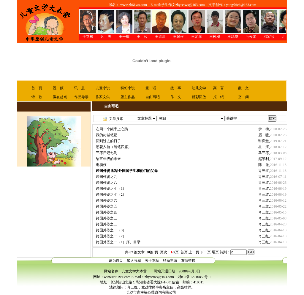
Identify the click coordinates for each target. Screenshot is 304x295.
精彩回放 (199, 97)
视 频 (58, 88)
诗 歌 (36, 97)
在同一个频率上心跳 (112, 129)
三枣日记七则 (106, 153)
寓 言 (218, 88)
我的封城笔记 (106, 135)
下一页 (205, 252)
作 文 (175, 97)
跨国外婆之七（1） (111, 188)
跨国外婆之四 (106, 212)
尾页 (215, 252)
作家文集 (103, 97)
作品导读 (81, 97)
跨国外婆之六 (106, 200)
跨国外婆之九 (106, 177)
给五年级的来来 (108, 159)
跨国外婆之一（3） (111, 230)
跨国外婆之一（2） (111, 236)
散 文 (243, 88)
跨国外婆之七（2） (111, 194)
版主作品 (128, 97)
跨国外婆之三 (106, 218)
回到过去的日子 (108, 141)
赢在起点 (60, 97)
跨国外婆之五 (106, 206)
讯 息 (79, 88)
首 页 (36, 88)
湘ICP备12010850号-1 (194, 277)
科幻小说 (128, 88)
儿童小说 (103, 88)
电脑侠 (101, 165)
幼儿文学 (199, 88)
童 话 (150, 88)
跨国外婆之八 (106, 183)
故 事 (175, 88)
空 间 (243, 97)
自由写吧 (152, 97)
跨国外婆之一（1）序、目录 (118, 242)
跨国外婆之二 (106, 224)
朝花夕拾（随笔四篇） (114, 147)
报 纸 (218, 97)
